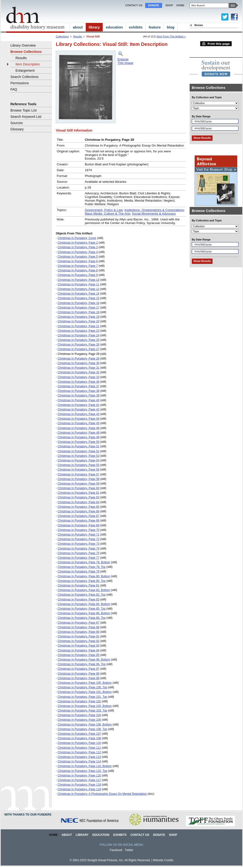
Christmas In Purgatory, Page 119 (79, 789)
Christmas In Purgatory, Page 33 (78, 377)
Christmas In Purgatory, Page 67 (78, 516)
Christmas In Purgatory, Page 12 (78, 289)
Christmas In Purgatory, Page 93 (78, 645)
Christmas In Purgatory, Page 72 (78, 539)
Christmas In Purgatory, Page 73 (78, 543)
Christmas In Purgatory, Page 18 (78, 312)
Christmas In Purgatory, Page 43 (78, 414)
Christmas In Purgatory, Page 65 (78, 506)
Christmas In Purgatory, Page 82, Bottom (83, 590)
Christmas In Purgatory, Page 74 (78, 548)
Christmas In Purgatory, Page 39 (78, 395)
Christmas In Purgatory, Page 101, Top (82, 696)
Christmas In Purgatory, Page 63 (78, 497)
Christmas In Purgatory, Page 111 (79, 747)
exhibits (136, 27)
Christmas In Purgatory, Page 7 (77, 266)
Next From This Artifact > (171, 36)
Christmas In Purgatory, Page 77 (78, 557)
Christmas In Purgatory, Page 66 (78, 511)
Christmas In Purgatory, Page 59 (78, 483)
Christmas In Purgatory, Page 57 (78, 474)
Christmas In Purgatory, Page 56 (78, 469)
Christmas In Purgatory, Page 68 (78, 520)
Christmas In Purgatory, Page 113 (79, 757)
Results (77, 36)
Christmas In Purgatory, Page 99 (78, 678)
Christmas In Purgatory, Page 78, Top (81, 567)
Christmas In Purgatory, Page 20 (78, 321)
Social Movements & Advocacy (154, 213)
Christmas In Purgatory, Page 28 (78, 354)
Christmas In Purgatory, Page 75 (78, 553)
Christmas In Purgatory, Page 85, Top (81, 608)
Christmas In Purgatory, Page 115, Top (82, 771)
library (94, 27)
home (180, 5)
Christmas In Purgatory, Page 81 (78, 585)
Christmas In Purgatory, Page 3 (77, 247)
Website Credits (163, 860)
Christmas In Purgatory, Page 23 (78, 330)
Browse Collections (26, 52)
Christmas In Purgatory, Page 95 (78, 655)
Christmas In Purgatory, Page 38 (78, 391)
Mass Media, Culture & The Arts (107, 213)
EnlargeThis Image (125, 61)
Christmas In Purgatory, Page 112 (79, 752)
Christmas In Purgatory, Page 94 (78, 650)
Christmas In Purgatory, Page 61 (78, 492)
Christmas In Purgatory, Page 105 (79, 719)
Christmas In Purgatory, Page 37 (78, 386)
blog (170, 27)
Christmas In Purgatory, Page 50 (78, 442)
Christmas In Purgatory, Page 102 (79, 701)
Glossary (17, 129)
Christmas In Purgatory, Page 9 (77, 275)
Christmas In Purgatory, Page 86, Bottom (83, 613)
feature (155, 27)
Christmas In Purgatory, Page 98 (78, 673)
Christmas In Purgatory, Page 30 (78, 363)
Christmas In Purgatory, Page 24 (78, 335)
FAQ (13, 89)
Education (100, 835)
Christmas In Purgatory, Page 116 (79, 775)
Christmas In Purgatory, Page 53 (78, 456)
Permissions (19, 83)
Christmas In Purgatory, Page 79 (78, 571)
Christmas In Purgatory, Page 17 (78, 307)
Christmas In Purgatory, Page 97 (78, 668)
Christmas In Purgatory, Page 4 (77, 252)
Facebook (116, 850)
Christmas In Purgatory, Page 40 (78, 400)
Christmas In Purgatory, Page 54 (78, 460)
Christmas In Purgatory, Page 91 (78, 636)
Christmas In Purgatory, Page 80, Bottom (83, 576)
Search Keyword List (25, 117)
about (78, 27)
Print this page (216, 43)
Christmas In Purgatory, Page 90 (78, 632)
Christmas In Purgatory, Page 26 (78, 344)
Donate (153, 5)
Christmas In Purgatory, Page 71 (78, 534)
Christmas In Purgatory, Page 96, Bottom (83, 659)
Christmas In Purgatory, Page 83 (78, 599)
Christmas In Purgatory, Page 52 (78, 451)
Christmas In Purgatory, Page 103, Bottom (84, 706)
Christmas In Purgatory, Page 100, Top (82, 687)
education (114, 27)
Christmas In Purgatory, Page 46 (78, 428)
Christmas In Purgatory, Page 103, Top (82, 710)
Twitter (129, 850)
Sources (16, 123)
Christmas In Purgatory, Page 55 (78, 465)
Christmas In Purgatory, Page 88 (78, 627)
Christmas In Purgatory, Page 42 (78, 409)
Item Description (27, 64)
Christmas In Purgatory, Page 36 (78, 381)
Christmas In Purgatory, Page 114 (79, 761)
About (67, 835)
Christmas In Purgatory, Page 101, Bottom (84, 692)
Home (53, 835)
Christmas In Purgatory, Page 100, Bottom (84, 682)
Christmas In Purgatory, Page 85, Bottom (83, 604)
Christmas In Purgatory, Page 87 (78, 622)
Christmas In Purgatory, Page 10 (78, 280)
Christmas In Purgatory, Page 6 (77, 261)
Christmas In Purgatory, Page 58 (78, 479)
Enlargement (25, 70)
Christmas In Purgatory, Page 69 (78, 525)
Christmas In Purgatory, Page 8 (77, 270)
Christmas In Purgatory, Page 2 (77, 242)
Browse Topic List (23, 110)
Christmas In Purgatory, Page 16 (78, 303)
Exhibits (120, 835)
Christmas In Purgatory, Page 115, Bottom (84, 766)
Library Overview (23, 45)
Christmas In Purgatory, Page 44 (78, 418)
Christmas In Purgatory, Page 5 (77, 256)
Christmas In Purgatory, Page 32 (78, 372)
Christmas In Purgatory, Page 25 (78, 340)
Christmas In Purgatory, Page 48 (78, 432)
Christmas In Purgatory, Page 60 (78, 488)
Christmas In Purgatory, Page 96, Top (81, 664)
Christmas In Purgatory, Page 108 (79, 738)
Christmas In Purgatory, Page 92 (78, 641)
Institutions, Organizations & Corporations (154, 210)
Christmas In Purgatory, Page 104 (79, 715)
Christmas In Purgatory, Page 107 (79, 733)
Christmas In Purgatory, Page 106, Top (82, 729)
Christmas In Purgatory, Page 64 (78, 502)
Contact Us (133, 5)
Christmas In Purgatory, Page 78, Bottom (83, 562)
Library (82, 835)
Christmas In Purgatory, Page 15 (78, 298)
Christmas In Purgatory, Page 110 (79, 743)
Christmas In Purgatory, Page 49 (78, 437)
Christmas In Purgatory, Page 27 (78, 349)
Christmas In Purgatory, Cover (76, 238)
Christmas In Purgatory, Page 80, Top (81, 581)
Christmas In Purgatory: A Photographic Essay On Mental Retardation (102, 794)
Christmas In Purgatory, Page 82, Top (81, 594)
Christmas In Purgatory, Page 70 (78, 530)
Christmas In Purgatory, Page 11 (78, 284)
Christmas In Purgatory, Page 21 (78, 326)
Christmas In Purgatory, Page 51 (78, 446)
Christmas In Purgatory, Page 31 (78, 367)
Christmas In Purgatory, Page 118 (79, 784)
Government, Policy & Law (104, 210)
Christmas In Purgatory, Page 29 (78, 358)
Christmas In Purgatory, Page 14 (78, 293)
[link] (216, 68)
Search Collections (24, 77)
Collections (62, 36)
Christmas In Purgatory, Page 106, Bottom (84, 724)
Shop (169, 5)
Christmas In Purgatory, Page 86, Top (81, 618)
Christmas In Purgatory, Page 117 (79, 780)
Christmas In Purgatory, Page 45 (78, 423)
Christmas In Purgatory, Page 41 (78, 405)
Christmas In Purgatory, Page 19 (78, 316)
